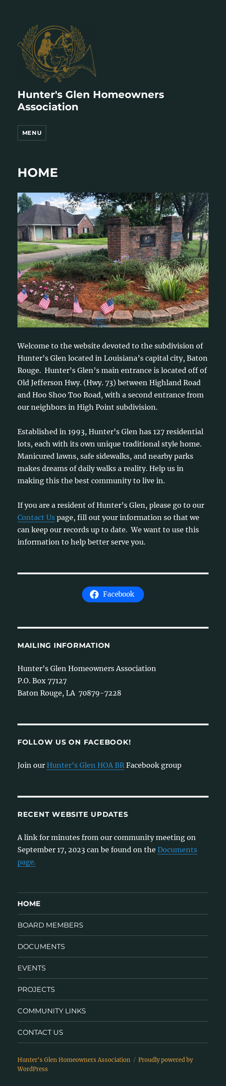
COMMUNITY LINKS (51, 1011)
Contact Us (36, 517)
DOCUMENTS (41, 946)
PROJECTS (36, 989)
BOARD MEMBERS (50, 925)
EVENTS (31, 968)
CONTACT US (40, 1032)
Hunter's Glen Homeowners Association (73, 1060)
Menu (31, 132)
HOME (29, 904)
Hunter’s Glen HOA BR (85, 765)
